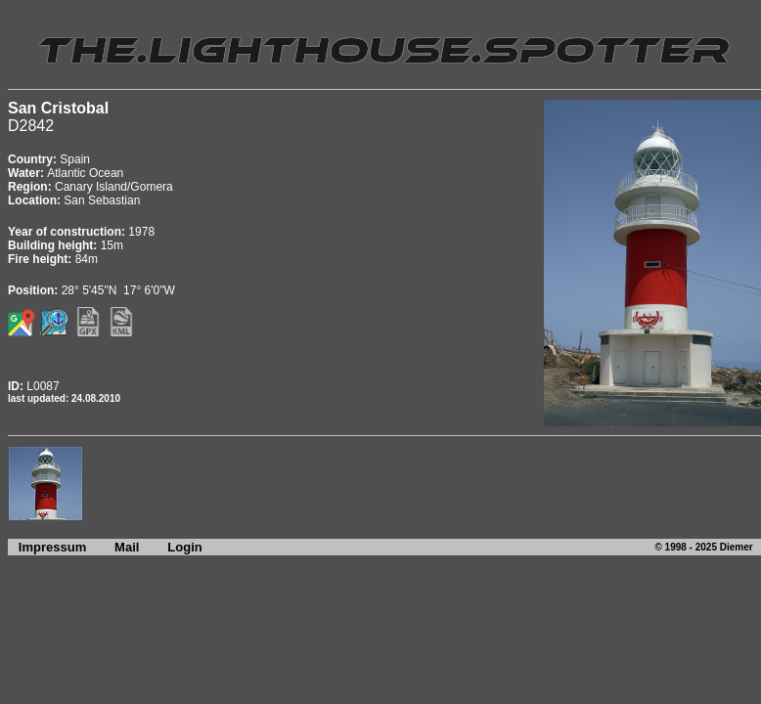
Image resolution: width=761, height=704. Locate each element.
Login (184, 547)
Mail (126, 547)
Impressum (47, 547)
